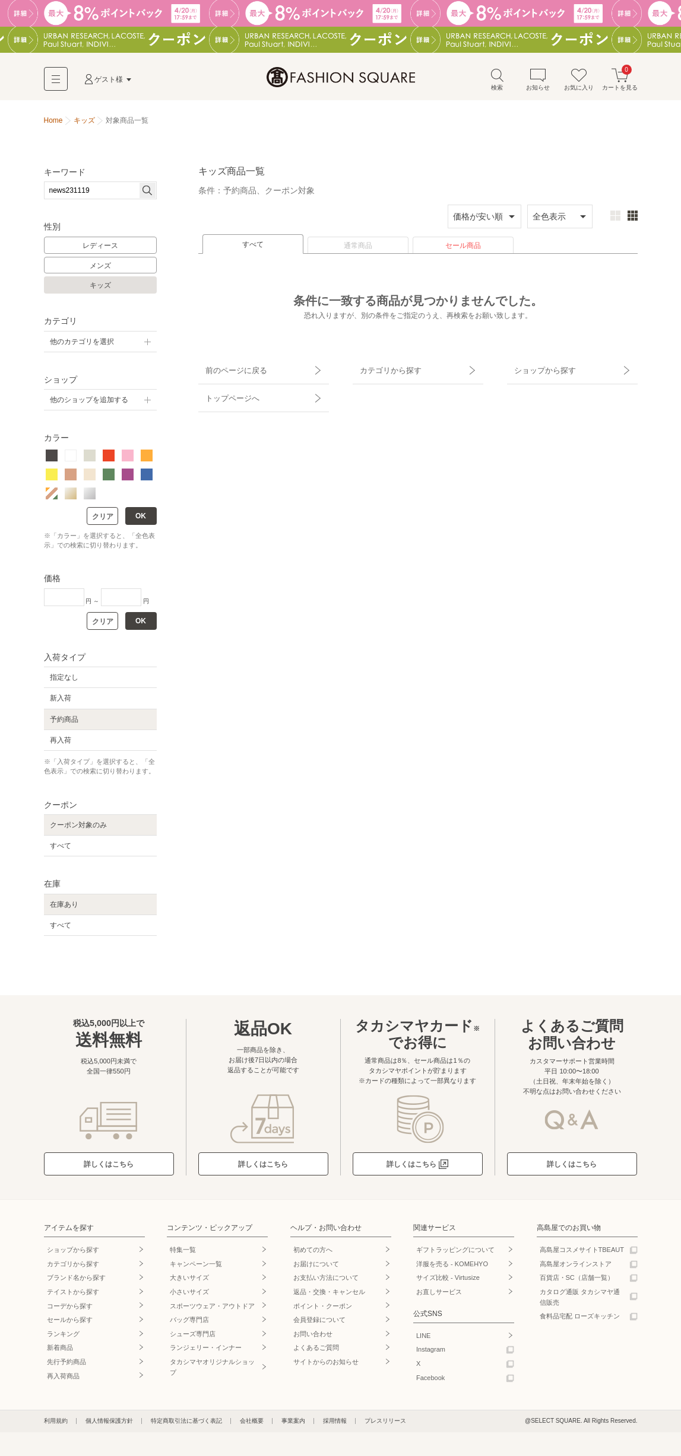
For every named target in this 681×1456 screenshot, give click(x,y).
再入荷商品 (63, 1378)
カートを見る (620, 82)
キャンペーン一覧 (196, 1266)
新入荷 (60, 701)
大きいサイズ (189, 1280)
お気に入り (579, 82)
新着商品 (60, 1350)
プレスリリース (385, 1423)
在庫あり (64, 907)
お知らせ (538, 82)
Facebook (430, 1380)
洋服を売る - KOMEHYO (452, 1266)
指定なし (64, 680)
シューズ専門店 (193, 1336)
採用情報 (335, 1423)
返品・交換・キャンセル (329, 1294)
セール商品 (463, 248)
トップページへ (226, 390)
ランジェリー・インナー (206, 1350)
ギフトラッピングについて (455, 1252)
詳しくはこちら (109, 1167)
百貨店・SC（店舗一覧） (577, 1280)
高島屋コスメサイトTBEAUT (582, 1252)
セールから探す (70, 1322)
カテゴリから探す (384, 369)
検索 (497, 82)
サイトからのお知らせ (326, 1364)
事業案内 (293, 1423)
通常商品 (358, 248)
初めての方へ (312, 1252)
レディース (100, 248)
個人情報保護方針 (109, 1423)
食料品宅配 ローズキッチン (580, 1319)
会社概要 (252, 1423)
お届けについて (316, 1266)
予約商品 (64, 722)
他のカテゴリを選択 (82, 344)
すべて (253, 247)
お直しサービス (439, 1294)
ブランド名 (76, 1280)
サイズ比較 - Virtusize (448, 1280)
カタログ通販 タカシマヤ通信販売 (580, 1300)
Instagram (430, 1352)
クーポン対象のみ (78, 828)
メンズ (100, 269)
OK (140, 519)
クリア (102, 519)
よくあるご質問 (316, 1350)
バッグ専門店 (189, 1322)
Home (53, 123)
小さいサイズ (189, 1294)
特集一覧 (183, 1252)
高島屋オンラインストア (576, 1266)
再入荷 (60, 743)
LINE (423, 1338)
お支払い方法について (326, 1280)
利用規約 (56, 1423)
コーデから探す (70, 1308)
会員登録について (319, 1322)
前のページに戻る (229, 369)
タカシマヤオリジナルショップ (212, 1370)
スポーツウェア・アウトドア (212, 1308)
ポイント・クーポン (322, 1308)
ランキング (63, 1336)
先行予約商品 (66, 1364)
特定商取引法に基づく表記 (186, 1423)
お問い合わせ (312, 1336)
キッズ (100, 288)
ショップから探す (538, 369)
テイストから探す (73, 1294)
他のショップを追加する (89, 403)
